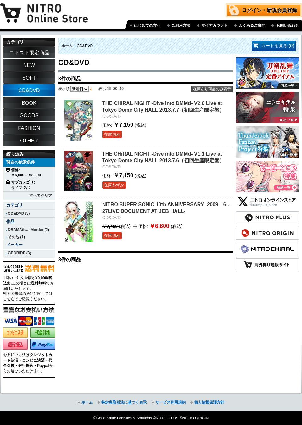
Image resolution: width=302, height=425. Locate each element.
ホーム (67, 46)
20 (115, 88)
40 (122, 88)
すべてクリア (40, 195)
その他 (13, 237)
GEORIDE (16, 253)
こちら (8, 299)
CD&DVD (16, 213)
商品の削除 (8, 170)
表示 (102, 88)
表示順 (64, 88)
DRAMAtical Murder (25, 230)
